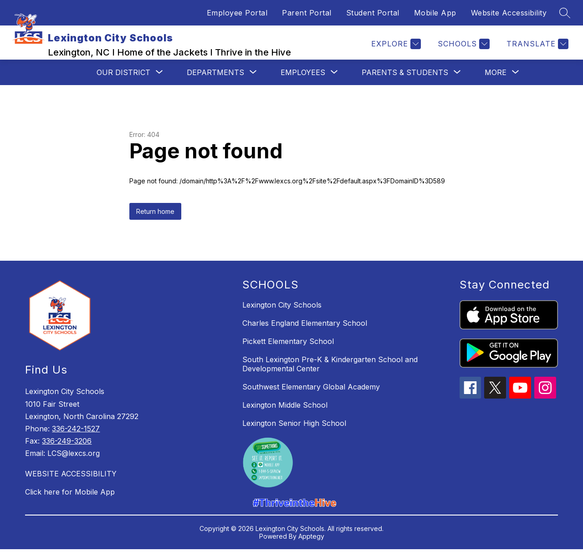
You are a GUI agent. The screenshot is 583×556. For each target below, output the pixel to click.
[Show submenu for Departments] (215, 79)
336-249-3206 (67, 447)
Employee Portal (237, 12)
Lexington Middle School (284, 411)
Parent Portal (307, 12)
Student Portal (372, 12)
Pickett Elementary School (288, 348)
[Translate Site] (536, 47)
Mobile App (435, 12)
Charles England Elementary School (304, 329)
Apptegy (311, 543)
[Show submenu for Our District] (123, 79)
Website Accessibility (509, 12)
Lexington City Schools (282, 311)
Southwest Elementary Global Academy (311, 393)
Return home (155, 218)
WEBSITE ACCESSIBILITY (71, 480)
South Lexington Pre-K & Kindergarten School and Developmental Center (330, 371)
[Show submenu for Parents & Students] (405, 79)
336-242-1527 (76, 435)
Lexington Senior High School (294, 430)
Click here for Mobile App (70, 498)
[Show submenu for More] (495, 79)
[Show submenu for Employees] (303, 79)
